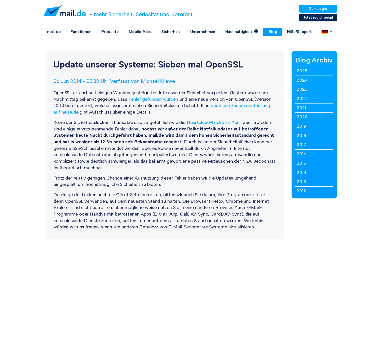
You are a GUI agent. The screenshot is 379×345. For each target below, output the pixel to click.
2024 (302, 80)
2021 (301, 108)
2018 (301, 135)
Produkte (110, 31)
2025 (302, 71)
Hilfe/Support (299, 31)
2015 (301, 163)
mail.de (54, 31)
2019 (301, 126)
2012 (301, 191)
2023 (302, 89)
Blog (272, 31)
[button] (327, 32)
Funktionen (81, 31)
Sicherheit (170, 31)
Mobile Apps (140, 31)
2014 (301, 172)
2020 (302, 117)
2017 (301, 144)
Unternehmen (202, 31)
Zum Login (318, 9)
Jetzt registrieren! (318, 17)
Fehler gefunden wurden (153, 99)
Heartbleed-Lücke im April (214, 122)
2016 (301, 154)
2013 (301, 181)
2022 (302, 98)
